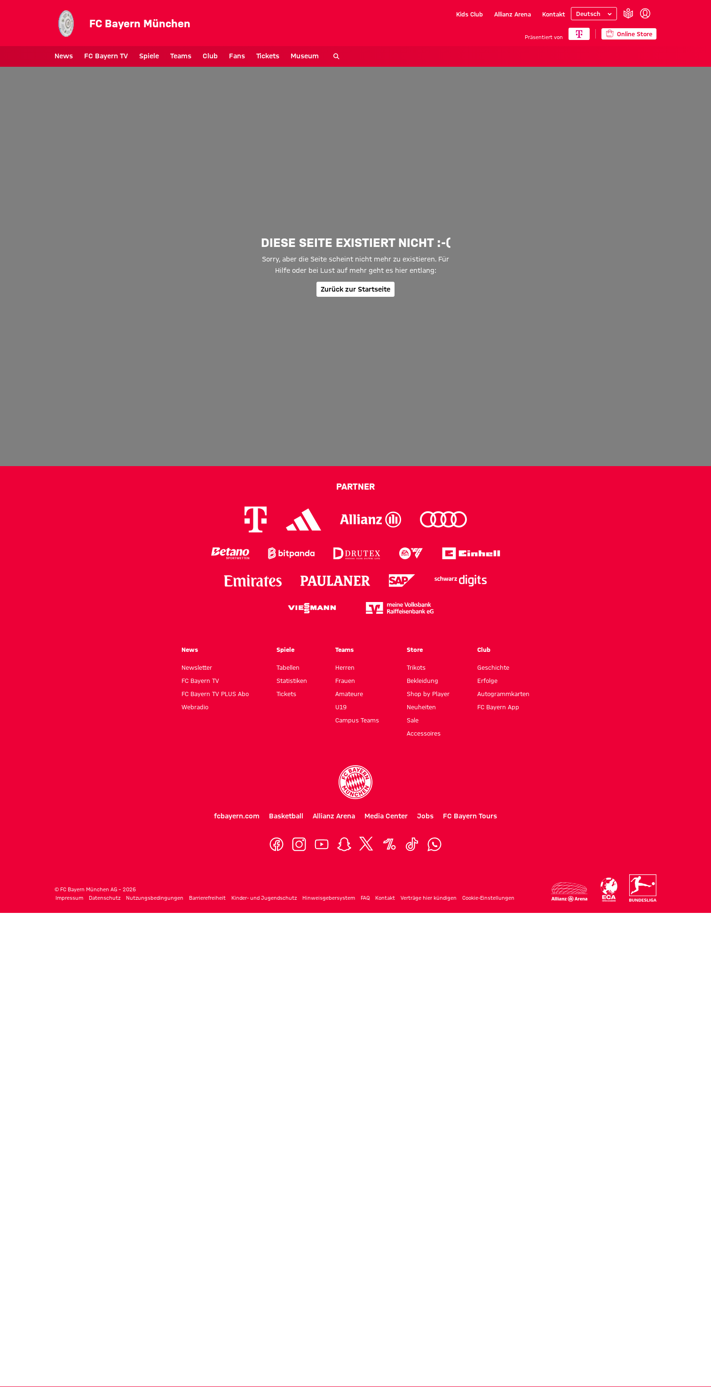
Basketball (286, 816)
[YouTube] (321, 844)
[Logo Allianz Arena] (569, 892)
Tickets (267, 56)
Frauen (345, 680)
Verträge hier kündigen (429, 898)
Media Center (386, 816)
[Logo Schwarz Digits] (460, 581)
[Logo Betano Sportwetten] (230, 553)
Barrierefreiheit (207, 898)
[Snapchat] (344, 844)
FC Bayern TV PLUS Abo (215, 693)
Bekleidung (422, 680)
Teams (180, 56)
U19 (341, 707)
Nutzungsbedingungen (154, 898)
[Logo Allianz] (370, 519)
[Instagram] (299, 844)
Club (210, 56)
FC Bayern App (498, 707)
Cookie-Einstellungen (488, 898)
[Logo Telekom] (255, 519)
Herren (345, 667)
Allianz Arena (512, 14)
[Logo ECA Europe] (609, 890)
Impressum (69, 898)
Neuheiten (421, 707)
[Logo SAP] (402, 580)
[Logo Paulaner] (335, 581)
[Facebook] (276, 844)
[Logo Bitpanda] (291, 553)
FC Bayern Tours (470, 816)
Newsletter (197, 667)
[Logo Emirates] (253, 581)
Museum (305, 56)
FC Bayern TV (106, 56)
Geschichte (493, 667)
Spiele (149, 56)
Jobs (425, 816)
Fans (237, 56)
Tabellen (288, 667)
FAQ (365, 898)
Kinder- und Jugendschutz (264, 898)
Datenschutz (104, 898)
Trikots (416, 667)
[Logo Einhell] (471, 553)
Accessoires (424, 733)
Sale (413, 720)
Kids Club (469, 14)
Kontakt (553, 14)
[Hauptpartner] (579, 34)
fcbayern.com (237, 816)
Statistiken (291, 680)
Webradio (195, 707)
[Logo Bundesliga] (642, 888)
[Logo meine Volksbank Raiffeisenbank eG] (399, 608)
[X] (366, 844)
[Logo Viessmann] (312, 608)
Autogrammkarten (503, 693)
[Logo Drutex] (356, 553)
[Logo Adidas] (303, 519)
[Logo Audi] (443, 519)
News (64, 56)
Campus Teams (357, 720)
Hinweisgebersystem (328, 898)
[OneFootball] (389, 844)
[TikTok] (411, 844)
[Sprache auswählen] (593, 13)
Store (415, 649)
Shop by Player (428, 693)
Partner (355, 486)
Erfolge (487, 680)
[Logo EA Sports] (411, 553)
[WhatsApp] (434, 844)
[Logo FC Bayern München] (355, 782)
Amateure (349, 693)
